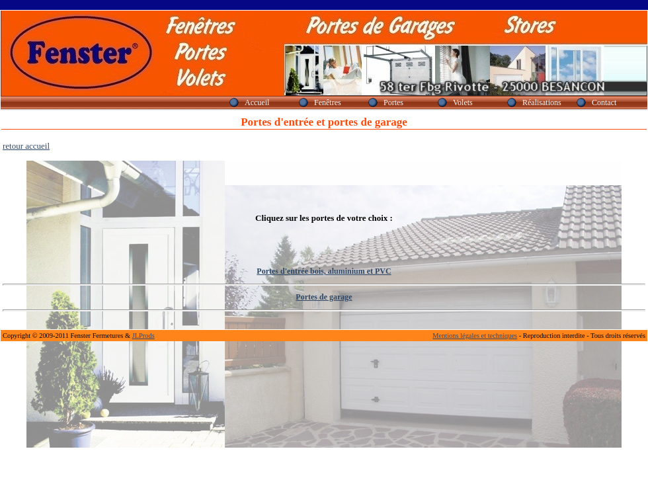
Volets (463, 102)
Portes (393, 102)
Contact (604, 102)
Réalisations (541, 102)
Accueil (257, 102)
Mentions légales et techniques (474, 335)
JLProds (143, 335)
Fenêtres (327, 102)
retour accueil (26, 146)
